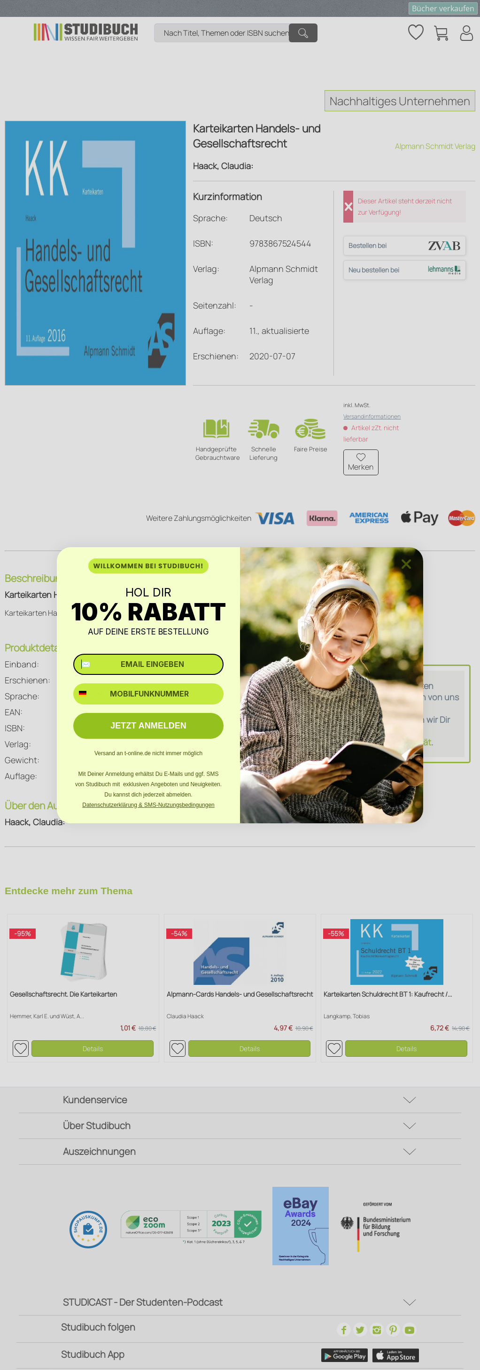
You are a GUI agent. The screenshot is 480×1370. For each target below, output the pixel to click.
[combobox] (89, 694)
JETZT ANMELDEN (148, 725)
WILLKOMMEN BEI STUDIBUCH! (148, 566)
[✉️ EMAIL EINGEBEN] (148, 664)
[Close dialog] (406, 564)
